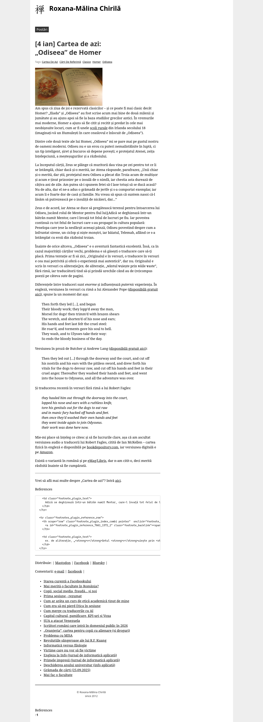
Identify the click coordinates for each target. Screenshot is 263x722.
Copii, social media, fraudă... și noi (70, 591)
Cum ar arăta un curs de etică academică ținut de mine (86, 601)
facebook (75, 571)
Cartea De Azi (50, 62)
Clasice (87, 62)
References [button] (43, 489)
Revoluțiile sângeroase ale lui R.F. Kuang (75, 640)
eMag (92, 460)
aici (118, 480)
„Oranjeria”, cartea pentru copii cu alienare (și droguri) (87, 630)
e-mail (59, 571)
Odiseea (107, 62)
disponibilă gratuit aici (127, 348)
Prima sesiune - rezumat (63, 596)
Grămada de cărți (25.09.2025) (67, 670)
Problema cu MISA (58, 635)
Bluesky (99, 563)
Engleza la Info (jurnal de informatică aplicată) (80, 655)
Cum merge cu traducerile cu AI (68, 611)
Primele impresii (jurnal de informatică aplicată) (82, 660)
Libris (101, 460)
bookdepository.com (102, 447)
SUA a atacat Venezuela (62, 620)
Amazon (46, 452)
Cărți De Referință (70, 62)
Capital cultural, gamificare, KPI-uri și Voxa (77, 616)
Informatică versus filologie (65, 645)
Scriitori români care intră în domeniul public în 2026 (86, 625)
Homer (96, 62)
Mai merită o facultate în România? (71, 586)
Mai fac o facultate (58, 675)
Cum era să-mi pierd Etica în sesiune (72, 606)
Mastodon (63, 563)
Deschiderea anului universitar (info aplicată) (79, 665)
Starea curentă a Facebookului (67, 581)
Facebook (81, 563)
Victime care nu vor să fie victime (70, 650)
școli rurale (99, 128)
